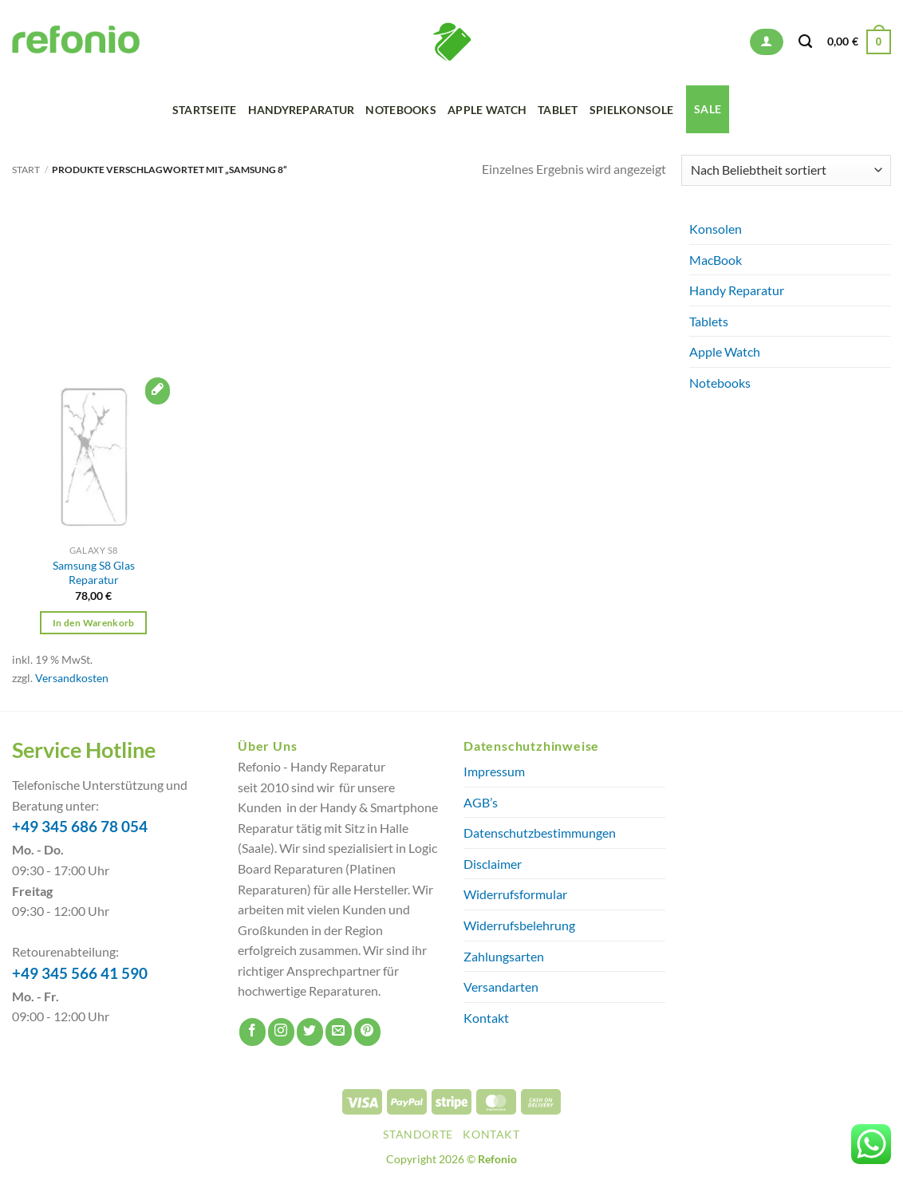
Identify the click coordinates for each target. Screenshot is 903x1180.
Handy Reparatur (736, 290)
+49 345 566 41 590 (80, 973)
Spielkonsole (631, 109)
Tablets (708, 321)
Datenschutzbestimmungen (539, 832)
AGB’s (480, 802)
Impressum (494, 771)
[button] (766, 42)
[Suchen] (805, 41)
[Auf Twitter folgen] (310, 1032)
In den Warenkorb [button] (94, 623)
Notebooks (400, 109)
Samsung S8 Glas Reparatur (94, 572)
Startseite (204, 109)
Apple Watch (487, 109)
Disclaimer (492, 863)
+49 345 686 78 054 (80, 826)
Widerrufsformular (515, 894)
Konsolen (715, 228)
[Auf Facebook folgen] (252, 1032)
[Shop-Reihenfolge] (786, 170)
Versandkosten (71, 678)
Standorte (418, 1134)
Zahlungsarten (503, 956)
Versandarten (500, 986)
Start (26, 170)
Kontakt (486, 1017)
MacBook (715, 259)
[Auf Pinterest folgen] (367, 1032)
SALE (707, 109)
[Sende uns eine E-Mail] (338, 1032)
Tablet (558, 109)
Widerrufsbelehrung (519, 925)
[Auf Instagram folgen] (281, 1032)
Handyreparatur (301, 109)
